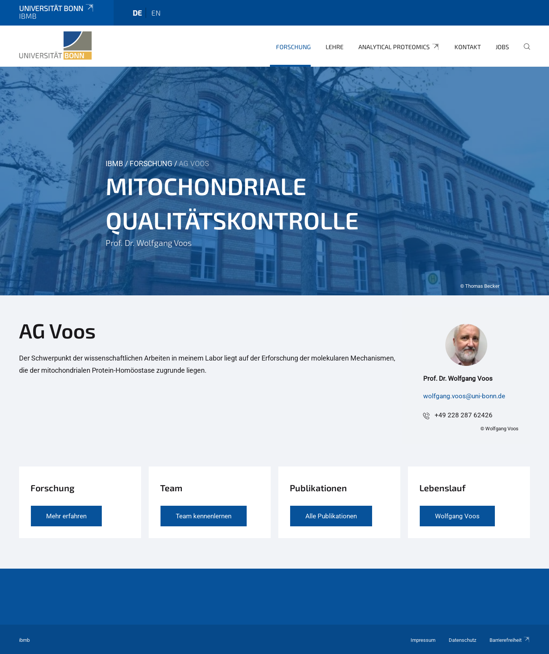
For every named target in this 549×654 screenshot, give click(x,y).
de (137, 12)
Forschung (293, 46)
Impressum (423, 640)
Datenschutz (462, 640)
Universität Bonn (57, 8)
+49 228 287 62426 (464, 415)
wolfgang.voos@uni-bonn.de (464, 396)
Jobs (502, 46)
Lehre (335, 46)
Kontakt (467, 46)
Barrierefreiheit (510, 640)
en (156, 12)
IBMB (114, 163)
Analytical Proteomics (399, 47)
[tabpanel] (274, 181)
